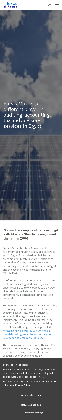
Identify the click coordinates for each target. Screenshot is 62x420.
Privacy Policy (22, 385)
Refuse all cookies (31, 404)
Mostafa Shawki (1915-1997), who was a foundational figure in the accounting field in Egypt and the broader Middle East (28, 334)
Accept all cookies (31, 395)
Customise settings (31, 412)
